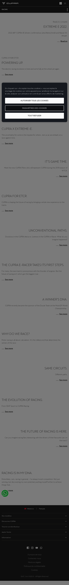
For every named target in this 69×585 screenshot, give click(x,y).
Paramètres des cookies (34, 108)
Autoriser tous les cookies (34, 100)
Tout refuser (34, 116)
